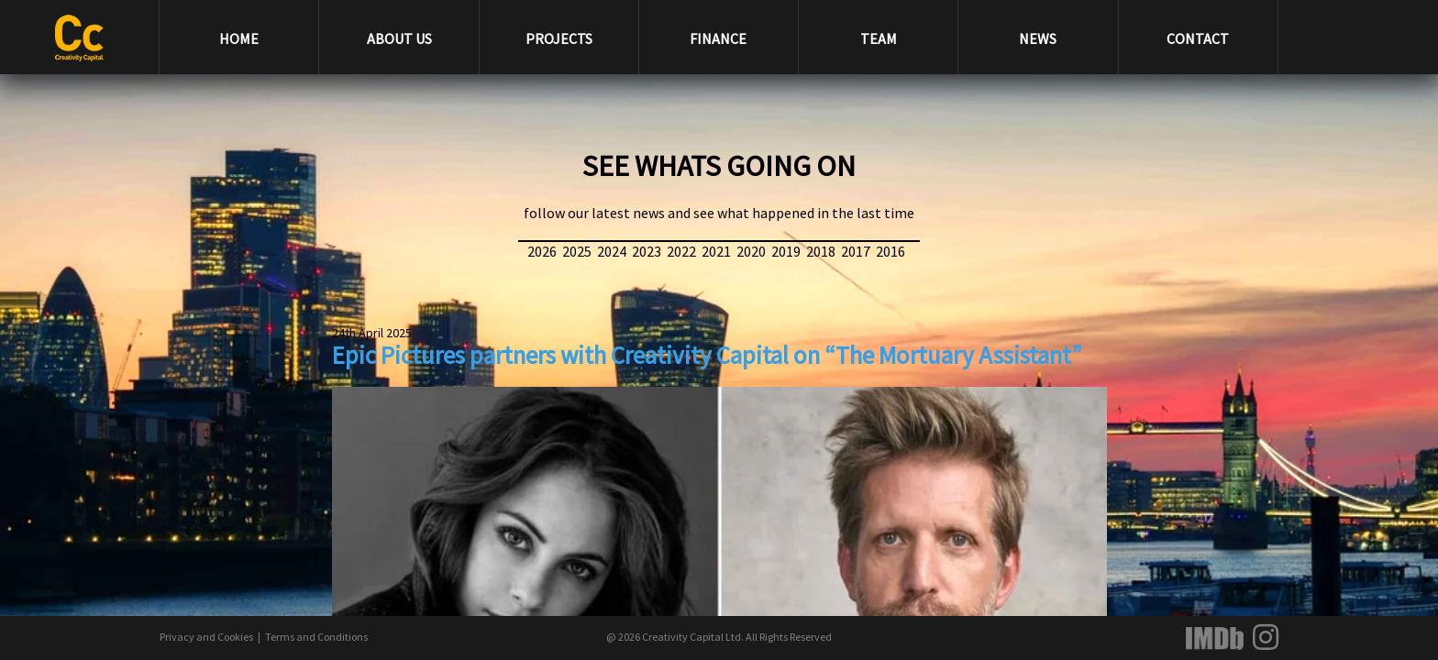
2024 (611, 251)
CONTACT (1198, 38)
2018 (820, 251)
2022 (681, 251)
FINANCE (718, 38)
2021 (716, 251)
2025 (577, 251)
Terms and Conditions (316, 637)
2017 (855, 251)
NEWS (1037, 38)
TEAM (878, 38)
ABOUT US (399, 38)
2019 (786, 251)
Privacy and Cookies (206, 637)
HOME (239, 38)
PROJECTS (558, 38)
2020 (751, 251)
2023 (646, 251)
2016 (890, 251)
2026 (542, 251)
